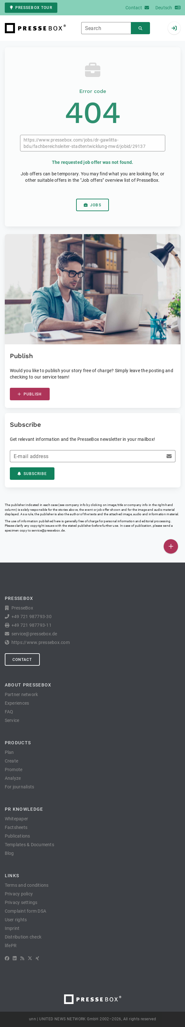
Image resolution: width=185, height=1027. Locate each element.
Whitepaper (16, 818)
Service (12, 720)
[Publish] (171, 546)
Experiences (17, 703)
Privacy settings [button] (21, 902)
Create (11, 760)
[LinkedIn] (15, 958)
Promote (14, 769)
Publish (30, 394)
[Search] (140, 28)
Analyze (13, 778)
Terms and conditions (27, 885)
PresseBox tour (31, 7)
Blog (9, 853)
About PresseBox (28, 684)
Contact (22, 659)
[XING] (37, 958)
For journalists (19, 786)
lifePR (11, 945)
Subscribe (32, 473)
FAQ (9, 711)
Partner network (21, 694)
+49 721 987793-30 (31, 616)
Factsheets (16, 827)
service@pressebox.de (48, 530)
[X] (30, 958)
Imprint (12, 928)
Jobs (92, 205)
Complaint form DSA (25, 911)
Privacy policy (19, 893)
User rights (16, 919)
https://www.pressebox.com (40, 642)
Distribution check (23, 936)
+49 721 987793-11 (31, 625)
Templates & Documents (29, 844)
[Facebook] (7, 958)
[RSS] (22, 958)
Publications (17, 836)
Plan (9, 752)
